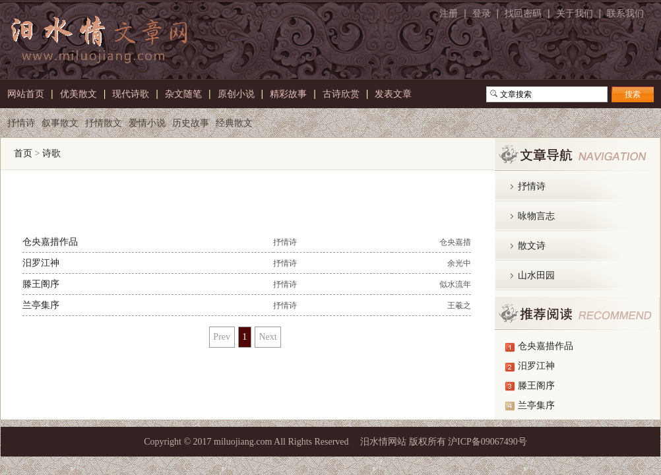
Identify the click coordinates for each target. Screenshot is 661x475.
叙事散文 (60, 121)
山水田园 (536, 275)
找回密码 (523, 13)
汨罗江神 (40, 263)
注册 (448, 13)
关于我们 (574, 13)
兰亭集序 (40, 305)
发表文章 (393, 92)
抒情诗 (21, 121)
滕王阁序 (40, 284)
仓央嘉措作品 (50, 242)
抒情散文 (103, 121)
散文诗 (532, 246)
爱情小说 (147, 121)
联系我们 (625, 13)
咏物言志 (536, 216)
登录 (481, 13)
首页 (23, 153)
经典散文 (234, 121)
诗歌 (51, 153)
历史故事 (190, 121)
